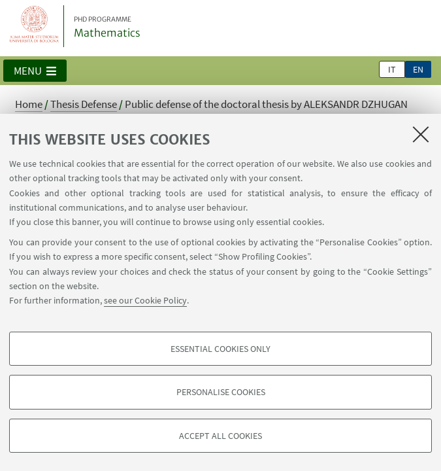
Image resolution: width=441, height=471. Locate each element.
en (418, 69)
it (392, 69)
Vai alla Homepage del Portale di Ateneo (34, 26)
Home (28, 104)
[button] (35, 71)
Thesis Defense (83, 104)
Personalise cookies (220, 392)
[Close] (420, 134)
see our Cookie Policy (145, 300)
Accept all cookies (220, 436)
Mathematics (107, 27)
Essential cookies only (220, 349)
